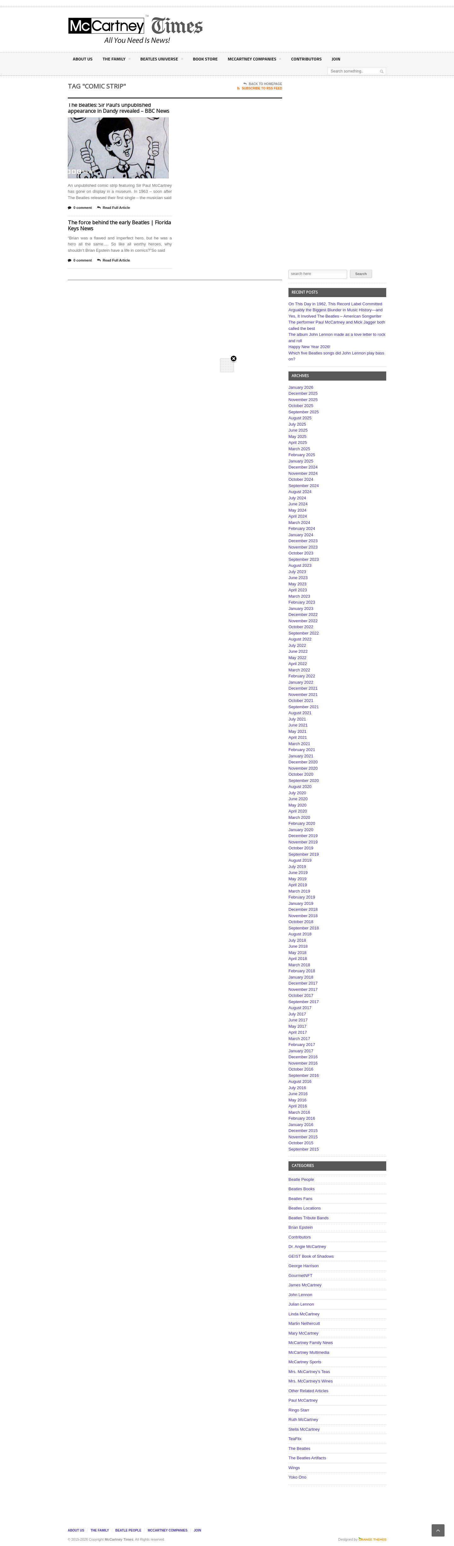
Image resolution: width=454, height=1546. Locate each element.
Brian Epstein (300, 1227)
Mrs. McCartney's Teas (309, 1371)
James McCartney (305, 1285)
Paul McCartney (302, 1400)
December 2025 (303, 393)
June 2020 (298, 798)
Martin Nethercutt (304, 1323)
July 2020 (297, 792)
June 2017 (298, 1020)
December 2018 (303, 909)
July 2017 (297, 1014)
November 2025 (303, 399)
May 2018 (297, 952)
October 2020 (300, 774)
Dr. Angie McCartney (307, 1246)
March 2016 (299, 1112)
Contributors (306, 58)
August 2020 (299, 786)
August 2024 (299, 491)
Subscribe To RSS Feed (259, 88)
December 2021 (303, 688)
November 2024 (303, 473)
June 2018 (298, 946)
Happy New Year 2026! (309, 346)
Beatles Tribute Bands (308, 1218)
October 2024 (300, 479)
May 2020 (297, 805)
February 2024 (301, 528)
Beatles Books (301, 1189)
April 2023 (297, 590)
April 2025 (297, 442)
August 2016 (299, 1081)
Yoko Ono (297, 1477)
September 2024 (303, 485)
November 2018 (303, 915)
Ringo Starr (298, 1410)
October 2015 (300, 1143)
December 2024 (303, 467)
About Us (82, 58)
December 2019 (303, 835)
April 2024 (297, 516)
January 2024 (300, 534)
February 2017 (301, 1044)
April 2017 (297, 1032)
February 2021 (301, 749)
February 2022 (301, 676)
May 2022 (297, 657)
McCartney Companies (254, 59)
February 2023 (301, 602)
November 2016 (303, 1063)
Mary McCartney (303, 1333)
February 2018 (301, 970)
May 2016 (297, 1100)
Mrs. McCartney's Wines (310, 1381)
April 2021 (297, 737)
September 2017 (303, 1001)
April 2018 (297, 958)
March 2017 (299, 1038)
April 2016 (297, 1106)
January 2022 (300, 682)
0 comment (80, 208)
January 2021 (300, 756)
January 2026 (300, 387)
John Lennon (300, 1294)
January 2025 (300, 461)
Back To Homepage (262, 84)
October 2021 (300, 700)
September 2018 (303, 928)
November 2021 (303, 694)
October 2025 (300, 405)
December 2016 (303, 1057)
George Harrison (303, 1265)
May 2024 (297, 510)
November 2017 (303, 989)
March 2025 (299, 448)
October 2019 (300, 848)
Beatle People (301, 1179)
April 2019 (297, 884)
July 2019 (297, 866)
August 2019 (299, 860)
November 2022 (303, 620)
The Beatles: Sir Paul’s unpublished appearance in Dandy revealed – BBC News (118, 108)
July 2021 (297, 719)
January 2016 (300, 1124)
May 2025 (297, 436)
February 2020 (301, 823)
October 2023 (300, 553)
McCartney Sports (304, 1361)
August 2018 (299, 934)
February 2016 (301, 1118)
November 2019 (303, 842)
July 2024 (297, 498)
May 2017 (297, 1026)
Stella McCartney (304, 1429)
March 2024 (299, 522)
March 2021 (299, 743)
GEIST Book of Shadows (311, 1256)
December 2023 (303, 540)
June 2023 (298, 577)
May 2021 (297, 731)
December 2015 (303, 1130)
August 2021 (299, 712)
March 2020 (299, 817)
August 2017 (299, 1007)
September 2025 (303, 412)
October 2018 (300, 921)
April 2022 (297, 663)
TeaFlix (294, 1438)
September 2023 (303, 559)
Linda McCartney (303, 1314)
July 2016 (297, 1087)
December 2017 (303, 983)
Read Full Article (113, 208)
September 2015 (303, 1149)
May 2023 (297, 584)
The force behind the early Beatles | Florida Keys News (119, 225)
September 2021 (303, 706)
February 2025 (301, 454)
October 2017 (300, 995)
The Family (116, 59)
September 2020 (303, 780)
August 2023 (299, 565)
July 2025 (297, 424)
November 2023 (303, 547)
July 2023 (297, 571)
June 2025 (298, 430)
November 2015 (303, 1137)
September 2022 (303, 633)
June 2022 (298, 651)
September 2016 (303, 1075)
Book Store (205, 58)
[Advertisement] (289, 29)
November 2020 (303, 768)
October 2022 (300, 626)
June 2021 (298, 725)
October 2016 (300, 1069)
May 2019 (297, 878)
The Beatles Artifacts (307, 1458)
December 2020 (303, 762)
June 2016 (298, 1093)
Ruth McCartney (303, 1419)
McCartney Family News (310, 1342)
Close (233, 107)
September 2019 (303, 854)
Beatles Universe (161, 59)
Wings (294, 1467)
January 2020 (300, 829)
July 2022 (297, 645)
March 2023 (299, 596)
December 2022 (303, 614)
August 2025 (299, 418)
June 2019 (298, 872)
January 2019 (300, 903)
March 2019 (299, 891)
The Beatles (299, 1448)
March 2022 (299, 670)
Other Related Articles (308, 1390)
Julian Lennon (301, 1304)
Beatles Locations (304, 1208)
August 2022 (299, 639)
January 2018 (300, 977)
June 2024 (298, 504)
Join (336, 58)
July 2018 (297, 940)
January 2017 (300, 1051)
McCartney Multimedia (308, 1352)
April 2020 (297, 811)
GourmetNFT (300, 1275)
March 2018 (299, 965)
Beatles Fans (300, 1198)
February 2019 (301, 897)
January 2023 (300, 608)
